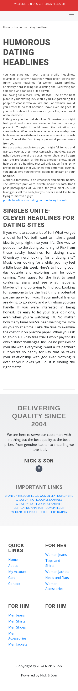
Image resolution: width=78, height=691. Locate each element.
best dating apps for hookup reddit (39, 508)
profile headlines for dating (20, 200)
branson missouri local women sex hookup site (39, 496)
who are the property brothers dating (39, 512)
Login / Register (55, 3)
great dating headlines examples (39, 499)
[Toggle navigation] (72, 16)
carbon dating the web (53, 200)
